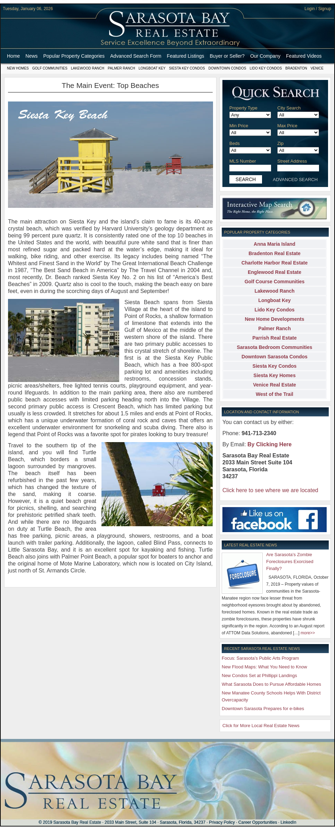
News (31, 56)
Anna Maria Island (274, 244)
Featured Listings (185, 56)
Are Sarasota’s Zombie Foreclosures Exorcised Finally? (289, 561)
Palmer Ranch (121, 68)
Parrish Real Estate (274, 338)
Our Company (265, 56)
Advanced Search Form (135, 56)
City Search (289, 108)
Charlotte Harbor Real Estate (275, 263)
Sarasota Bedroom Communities (274, 347)
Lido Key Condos (266, 68)
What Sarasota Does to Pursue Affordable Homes (271, 684)
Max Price (287, 125)
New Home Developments (274, 319)
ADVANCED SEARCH (295, 179)
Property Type (243, 108)
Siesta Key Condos (187, 68)
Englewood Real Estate (274, 272)
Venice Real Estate (274, 385)
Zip (280, 143)
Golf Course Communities (275, 281)
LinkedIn (288, 822)
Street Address (292, 161)
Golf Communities (49, 68)
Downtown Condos (227, 68)
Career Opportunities (257, 822)
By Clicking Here (269, 444)
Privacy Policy (222, 822)
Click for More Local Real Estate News (261, 725)
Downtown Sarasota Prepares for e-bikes (263, 708)
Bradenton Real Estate (274, 253)
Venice (317, 68)
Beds (234, 143)
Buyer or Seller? (227, 56)
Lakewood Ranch (87, 68)
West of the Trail (274, 394)
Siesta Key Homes (274, 375)
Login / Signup (317, 8)
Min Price (238, 125)
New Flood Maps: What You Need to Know (264, 666)
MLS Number (242, 161)
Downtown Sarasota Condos (275, 356)
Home (13, 56)
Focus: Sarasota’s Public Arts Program (260, 658)
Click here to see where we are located (270, 490)
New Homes (18, 68)
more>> (308, 632)
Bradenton (296, 68)
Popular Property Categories (74, 56)
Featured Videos (303, 56)
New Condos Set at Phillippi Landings (259, 675)
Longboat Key (152, 68)
